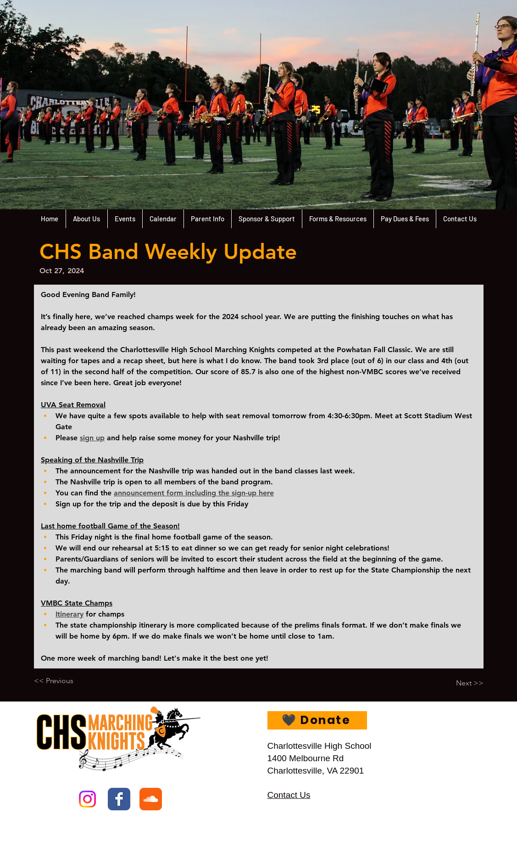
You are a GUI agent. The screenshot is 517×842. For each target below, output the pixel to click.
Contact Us (289, 795)
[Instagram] (87, 799)
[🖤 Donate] (317, 720)
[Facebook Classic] (119, 799)
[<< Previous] (64, 681)
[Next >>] (461, 683)
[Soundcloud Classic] (150, 799)
